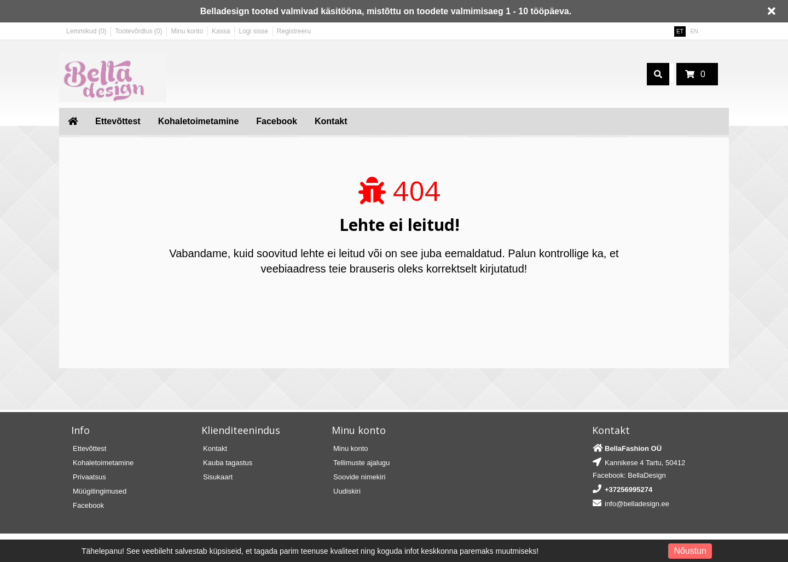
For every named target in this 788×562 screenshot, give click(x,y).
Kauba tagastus (227, 463)
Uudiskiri (347, 491)
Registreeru (294, 31)
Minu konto (187, 31)
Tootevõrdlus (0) (138, 31)
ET (679, 31)
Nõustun (690, 550)
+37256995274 (628, 489)
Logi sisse (253, 31)
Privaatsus (89, 477)
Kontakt (331, 121)
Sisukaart (218, 477)
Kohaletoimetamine (198, 121)
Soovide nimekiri (359, 477)
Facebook (276, 121)
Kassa (221, 31)
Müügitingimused (99, 491)
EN (694, 31)
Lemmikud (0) (86, 31)
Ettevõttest (118, 121)
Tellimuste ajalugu (361, 463)
